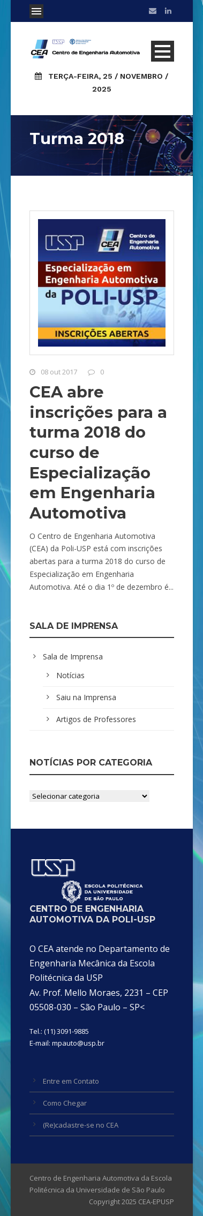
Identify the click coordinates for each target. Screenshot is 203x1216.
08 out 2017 (59, 372)
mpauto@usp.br (78, 1043)
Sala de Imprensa (73, 656)
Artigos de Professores (96, 719)
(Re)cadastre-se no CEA (80, 1125)
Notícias (70, 675)
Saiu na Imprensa (86, 697)
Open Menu (36, 11)
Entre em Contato (71, 1081)
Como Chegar (65, 1103)
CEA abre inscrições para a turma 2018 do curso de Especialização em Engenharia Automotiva (98, 452)
